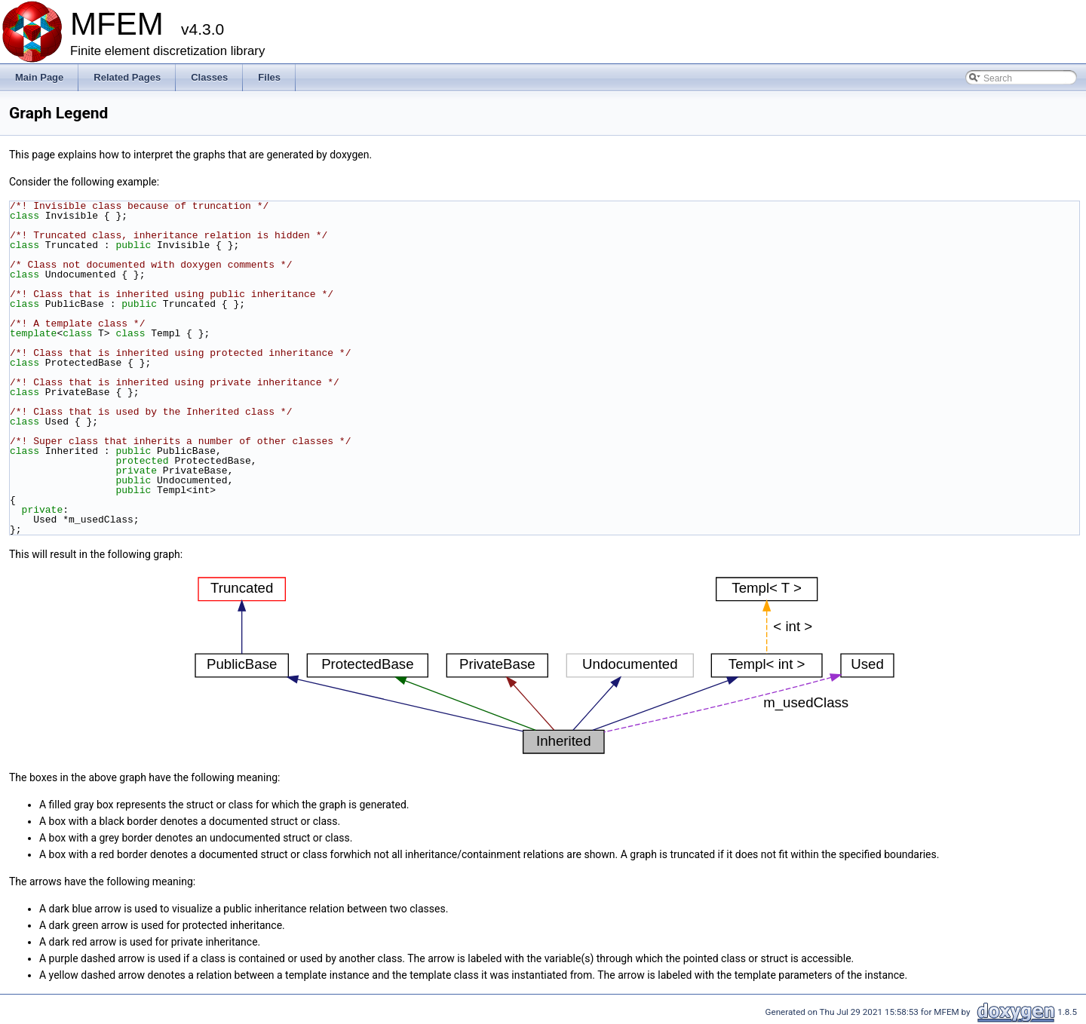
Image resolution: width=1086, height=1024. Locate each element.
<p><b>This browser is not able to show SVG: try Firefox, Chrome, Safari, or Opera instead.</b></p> (544, 666)
